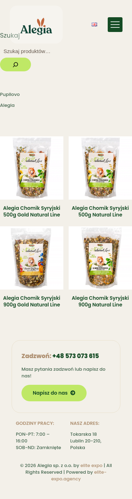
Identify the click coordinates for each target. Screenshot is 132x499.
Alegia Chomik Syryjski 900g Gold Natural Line (31, 301)
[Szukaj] (15, 64)
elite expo (91, 465)
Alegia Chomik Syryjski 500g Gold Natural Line (31, 211)
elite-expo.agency (78, 475)
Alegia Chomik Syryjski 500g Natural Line (100, 211)
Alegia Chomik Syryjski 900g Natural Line (100, 301)
